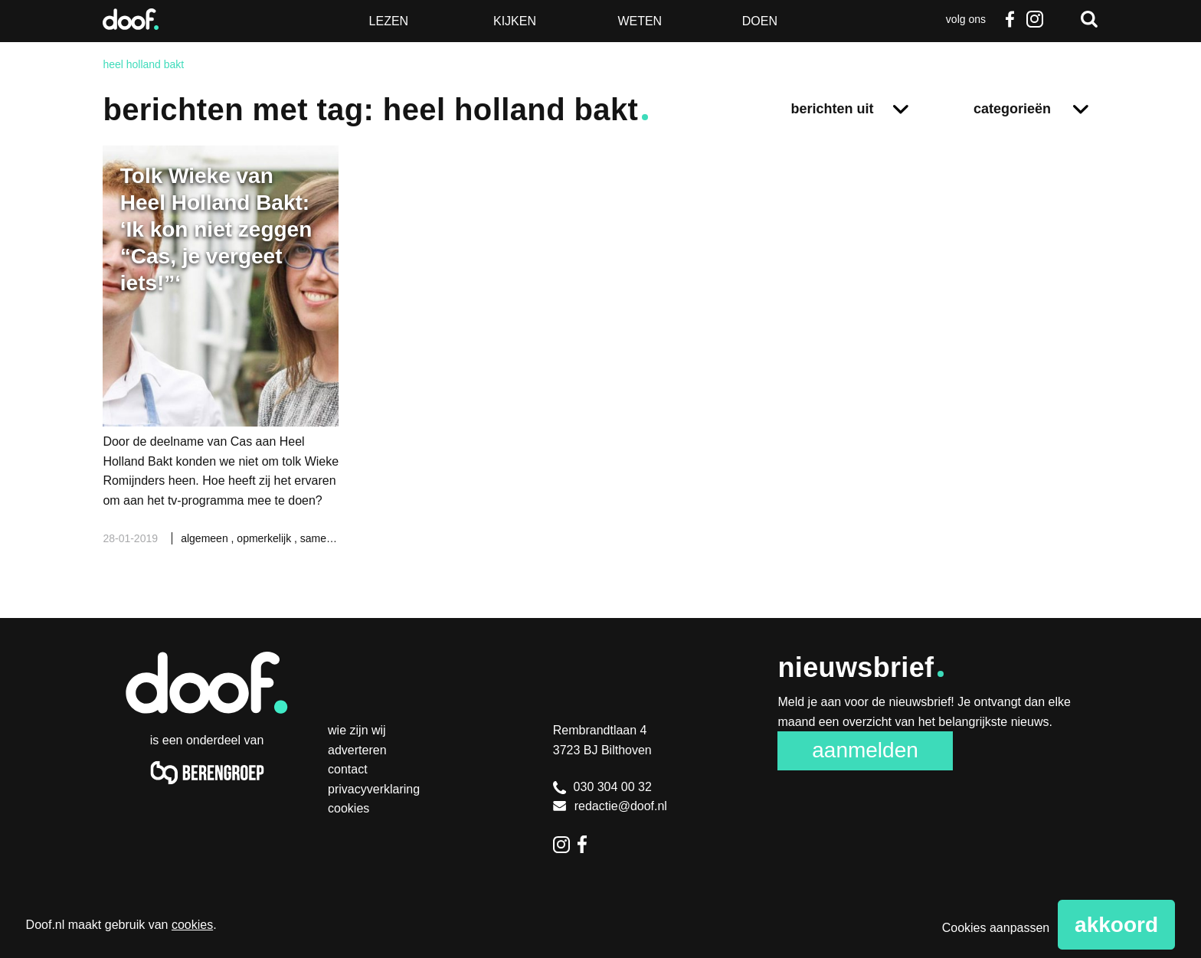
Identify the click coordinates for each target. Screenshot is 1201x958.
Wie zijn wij (357, 730)
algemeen (206, 538)
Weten (639, 21)
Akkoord (1116, 925)
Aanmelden (865, 750)
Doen (759, 21)
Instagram (1034, 19)
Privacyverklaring (374, 789)
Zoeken (1089, 19)
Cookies (348, 808)
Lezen (389, 21)
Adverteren (357, 750)
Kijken (514, 21)
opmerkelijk (265, 538)
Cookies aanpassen (996, 927)
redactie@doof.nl (610, 806)
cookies (192, 924)
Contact (348, 769)
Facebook (1010, 19)
